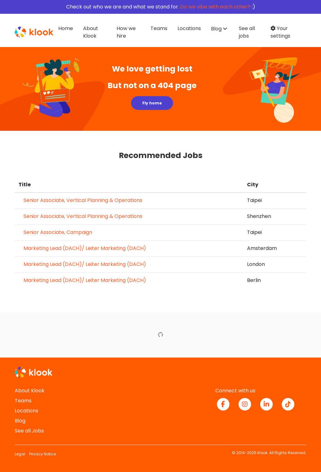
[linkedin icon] (269, 403)
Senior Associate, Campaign (58, 232)
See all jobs (247, 32)
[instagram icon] (247, 403)
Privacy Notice (42, 454)
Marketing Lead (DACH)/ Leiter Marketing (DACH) (85, 248)
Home (65, 28)
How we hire (126, 32)
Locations (189, 28)
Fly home (152, 103)
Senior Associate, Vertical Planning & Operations (83, 200)
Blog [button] (216, 28)
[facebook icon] (225, 403)
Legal (20, 454)
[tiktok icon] (290, 403)
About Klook (90, 32)
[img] (160, 89)
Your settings (280, 32)
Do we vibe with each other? (215, 6)
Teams (158, 28)
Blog (20, 420)
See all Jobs (29, 430)
